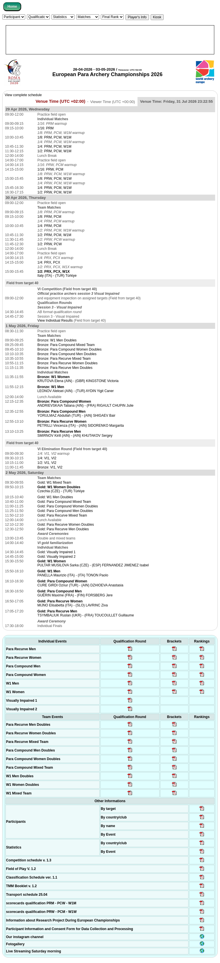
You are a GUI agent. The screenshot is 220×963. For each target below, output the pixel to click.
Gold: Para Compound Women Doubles (68, 506)
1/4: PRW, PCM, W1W (55, 188)
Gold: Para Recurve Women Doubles (66, 525)
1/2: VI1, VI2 (47, 463)
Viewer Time (112, 101)
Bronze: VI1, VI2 (50, 467)
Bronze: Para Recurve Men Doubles (65, 368)
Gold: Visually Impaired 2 (57, 557)
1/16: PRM (46, 128)
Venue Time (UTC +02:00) (60, 101)
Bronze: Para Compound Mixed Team (66, 345)
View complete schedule (23, 95)
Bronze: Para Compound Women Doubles (70, 349)
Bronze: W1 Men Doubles (57, 340)
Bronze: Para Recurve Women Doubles (68, 363)
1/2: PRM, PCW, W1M (55, 151)
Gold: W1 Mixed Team (54, 482)
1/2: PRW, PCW (50, 244)
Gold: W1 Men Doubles (55, 497)
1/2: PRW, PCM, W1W (55, 192)
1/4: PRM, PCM (49, 226)
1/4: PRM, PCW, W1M (55, 147)
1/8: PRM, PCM (49, 217)
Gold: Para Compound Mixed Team (64, 502)
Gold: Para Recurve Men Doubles (63, 529)
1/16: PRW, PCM (50, 169)
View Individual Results (55, 321)
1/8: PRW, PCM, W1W (55, 179)
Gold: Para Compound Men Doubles (65, 511)
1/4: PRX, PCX (49, 262)
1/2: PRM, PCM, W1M (54, 235)
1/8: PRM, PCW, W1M (55, 137)
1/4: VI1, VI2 (47, 458)
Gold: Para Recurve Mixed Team (62, 515)
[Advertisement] (110, 39)
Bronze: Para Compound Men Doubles (67, 354)
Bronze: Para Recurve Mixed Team (64, 359)
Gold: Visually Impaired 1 (57, 552)
